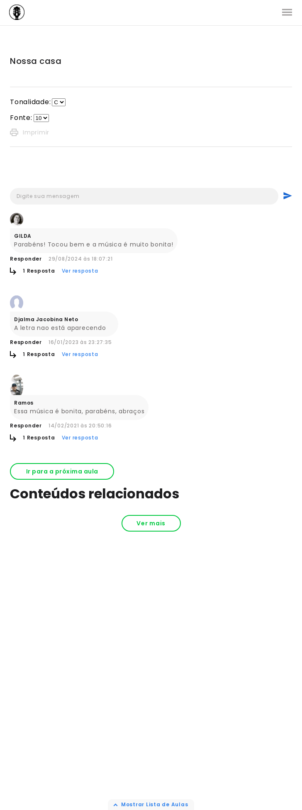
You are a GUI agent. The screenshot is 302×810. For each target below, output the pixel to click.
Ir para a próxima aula (62, 471)
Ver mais (151, 523)
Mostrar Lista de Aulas (154, 804)
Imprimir (29, 132)
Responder (26, 258)
